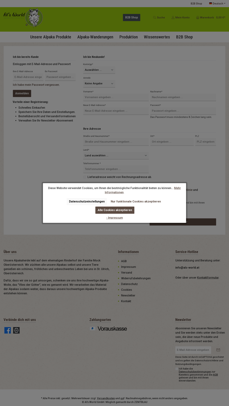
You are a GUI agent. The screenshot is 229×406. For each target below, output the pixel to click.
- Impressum (114, 217)
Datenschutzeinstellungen (87, 201)
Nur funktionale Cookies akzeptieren (136, 201)
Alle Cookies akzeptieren (115, 210)
